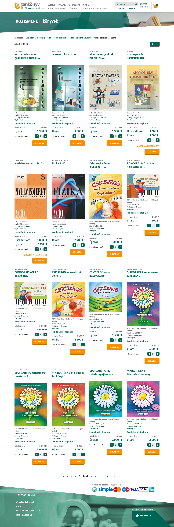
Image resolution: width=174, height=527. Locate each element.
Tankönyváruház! (24, 514)
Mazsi (18, 506)
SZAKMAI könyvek (101, 8)
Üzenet (51, 4)
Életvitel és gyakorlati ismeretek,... (102, 56)
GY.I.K (86, 4)
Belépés (143, 4)
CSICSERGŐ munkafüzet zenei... (66, 273)
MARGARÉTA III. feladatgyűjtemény (101, 372)
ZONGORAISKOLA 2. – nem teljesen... (140, 165)
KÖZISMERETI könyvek (86, 8)
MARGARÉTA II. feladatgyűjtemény (138, 372)
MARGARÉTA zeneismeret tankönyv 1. (68, 374)
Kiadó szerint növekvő (80, 37)
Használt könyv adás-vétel (56, 8)
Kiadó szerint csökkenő (105, 37)
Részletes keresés (127, 8)
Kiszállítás (74, 4)
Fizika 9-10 (58, 163)
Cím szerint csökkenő (57, 37)
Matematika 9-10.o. (64, 54)
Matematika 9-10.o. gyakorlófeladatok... (27, 56)
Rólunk (62, 4)
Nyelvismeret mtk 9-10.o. (29, 163)
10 (108, 476)
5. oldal (83, 476)
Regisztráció (145, 7)
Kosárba (39, 143)
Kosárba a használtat (148, 146)
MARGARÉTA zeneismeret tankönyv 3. (143, 273)
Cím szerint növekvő (35, 37)
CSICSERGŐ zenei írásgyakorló (100, 273)
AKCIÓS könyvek (72, 8)
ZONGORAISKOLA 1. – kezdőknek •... (27, 273)
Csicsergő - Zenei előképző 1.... (99, 165)
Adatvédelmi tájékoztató (28, 510)
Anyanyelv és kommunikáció (136, 56)
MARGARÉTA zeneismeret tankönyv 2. (30, 374)
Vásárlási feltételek (25, 502)
